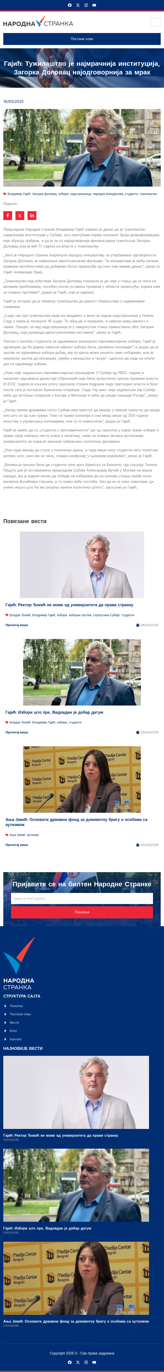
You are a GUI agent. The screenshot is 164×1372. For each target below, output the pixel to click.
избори (63, 194)
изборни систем (80, 615)
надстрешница (80, 194)
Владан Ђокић (20, 615)
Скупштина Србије (106, 615)
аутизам (33, 835)
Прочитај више (17, 625)
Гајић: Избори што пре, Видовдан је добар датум (54, 712)
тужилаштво (148, 194)
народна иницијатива (108, 194)
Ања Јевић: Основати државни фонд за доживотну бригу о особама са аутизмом (76, 822)
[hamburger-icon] (156, 22)
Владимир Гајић (18, 194)
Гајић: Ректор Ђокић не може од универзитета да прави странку (69, 605)
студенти (131, 194)
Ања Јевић (17, 835)
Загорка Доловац (44, 194)
